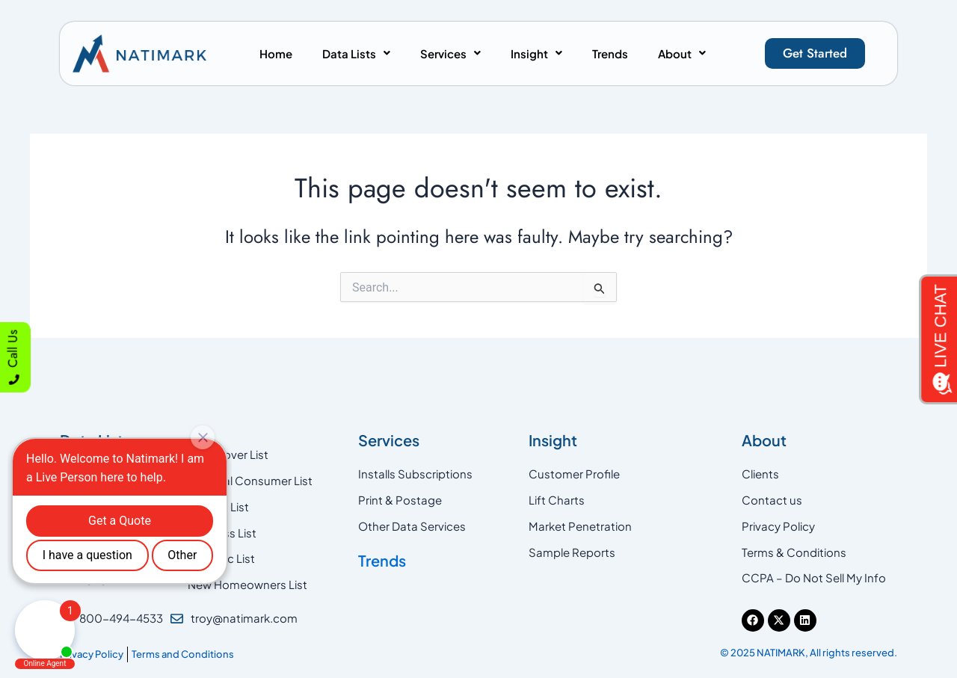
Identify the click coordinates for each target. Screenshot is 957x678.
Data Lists (356, 53)
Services (450, 53)
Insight (536, 53)
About (682, 53)
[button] (356, 53)
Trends (610, 53)
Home (275, 53)
